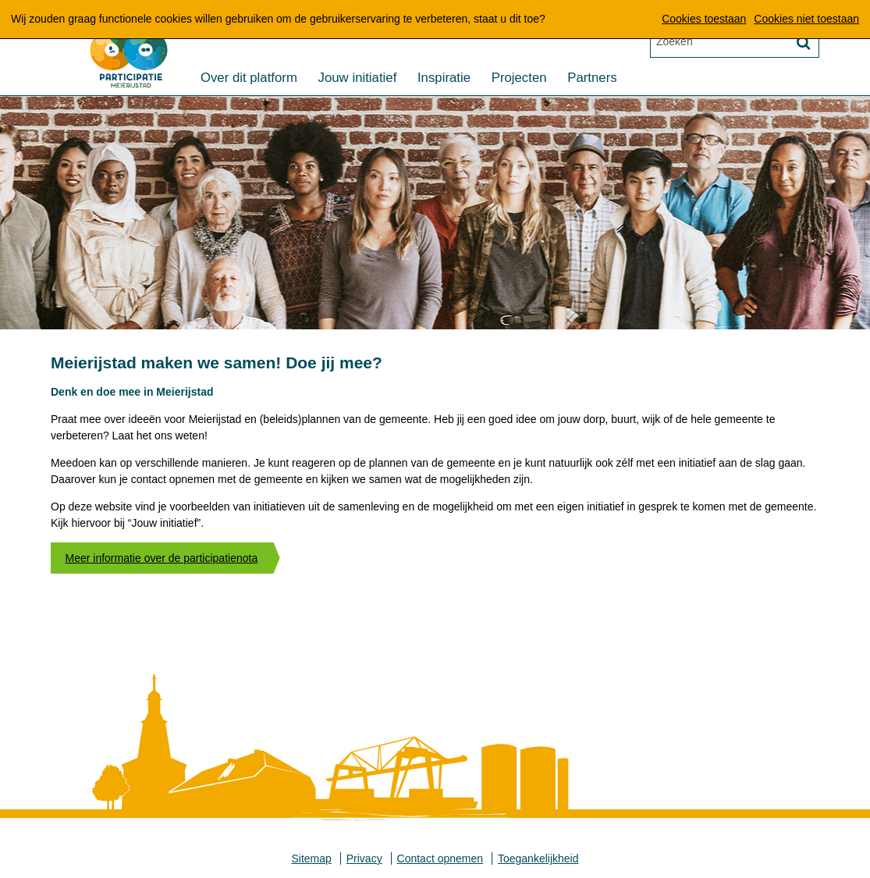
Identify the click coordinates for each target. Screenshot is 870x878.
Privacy (364, 858)
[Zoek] (803, 43)
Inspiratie (444, 78)
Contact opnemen (440, 858)
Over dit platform (249, 78)
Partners (591, 78)
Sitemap (312, 858)
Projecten (519, 78)
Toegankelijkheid (538, 858)
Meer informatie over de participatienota (162, 558)
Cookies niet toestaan (806, 18)
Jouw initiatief (357, 78)
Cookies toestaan (704, 18)
